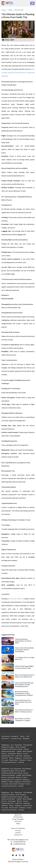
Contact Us (18, 835)
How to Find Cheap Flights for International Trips (24, 667)
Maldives (5, 758)
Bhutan (20, 753)
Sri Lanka (5, 760)
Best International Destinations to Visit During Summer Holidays (24, 693)
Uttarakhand (28, 745)
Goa (13, 745)
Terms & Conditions (18, 828)
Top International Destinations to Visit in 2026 (23, 641)
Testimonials (18, 817)
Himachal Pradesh (8, 747)
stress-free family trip (16, 599)
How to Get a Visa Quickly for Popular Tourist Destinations (24, 649)
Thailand (22, 760)
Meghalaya (6, 745)
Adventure (6, 738)
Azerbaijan (12, 753)
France (26, 753)
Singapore (19, 758)
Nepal (12, 758)
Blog (18, 823)
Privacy (18, 830)
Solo (28, 736)
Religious (27, 738)
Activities (18, 821)
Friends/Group (17, 738)
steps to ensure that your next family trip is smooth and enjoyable (18, 72)
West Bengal (28, 751)
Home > (4, 10)
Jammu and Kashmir (9, 751)
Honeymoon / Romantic (10, 736)
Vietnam (21, 762)
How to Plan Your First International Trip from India (23, 702)
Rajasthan (19, 745)
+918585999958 (19, 842)
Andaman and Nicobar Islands (12, 749)
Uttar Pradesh (21, 747)
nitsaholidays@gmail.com (19, 839)
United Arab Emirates (9, 762)
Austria (4, 753)
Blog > (11, 10)
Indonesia (19, 756)
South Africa (28, 758)
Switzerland (14, 760)
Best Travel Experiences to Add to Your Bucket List (24, 676)
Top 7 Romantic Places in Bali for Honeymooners (24, 710)
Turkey (29, 760)
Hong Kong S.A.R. (8, 756)
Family (23, 736)
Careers (18, 832)
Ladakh (20, 751)
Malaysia (27, 756)
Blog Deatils (19, 10)
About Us (18, 815)
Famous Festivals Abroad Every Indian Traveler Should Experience (24, 684)
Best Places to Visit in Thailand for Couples (22, 719)
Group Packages (18, 819)
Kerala (27, 749)
